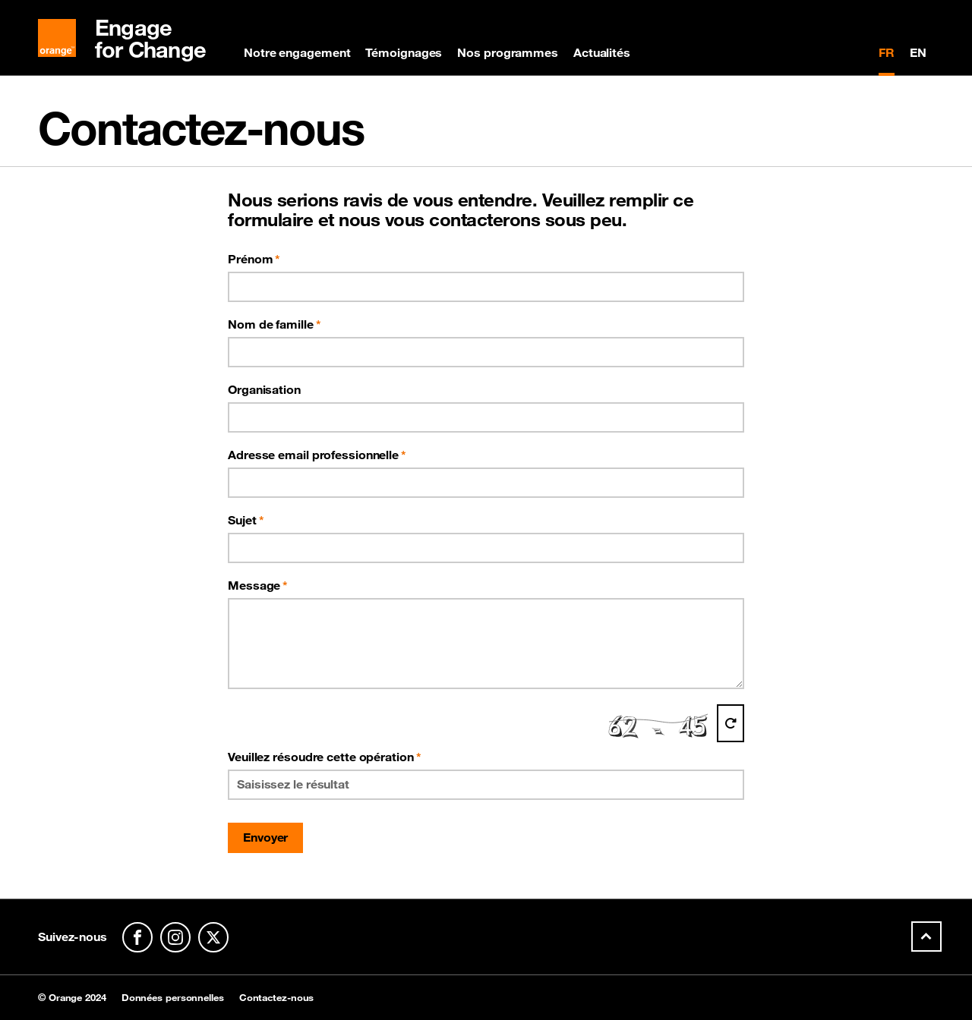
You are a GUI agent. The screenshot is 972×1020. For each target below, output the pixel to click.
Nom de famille (271, 324)
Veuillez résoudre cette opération (324, 756)
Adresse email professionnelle (313, 454)
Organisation (264, 389)
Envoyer (265, 837)
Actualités (601, 52)
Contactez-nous (276, 997)
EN (918, 52)
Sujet (242, 520)
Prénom (250, 259)
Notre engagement (297, 52)
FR (887, 52)
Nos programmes (507, 52)
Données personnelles (173, 997)
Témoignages (403, 52)
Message (254, 585)
